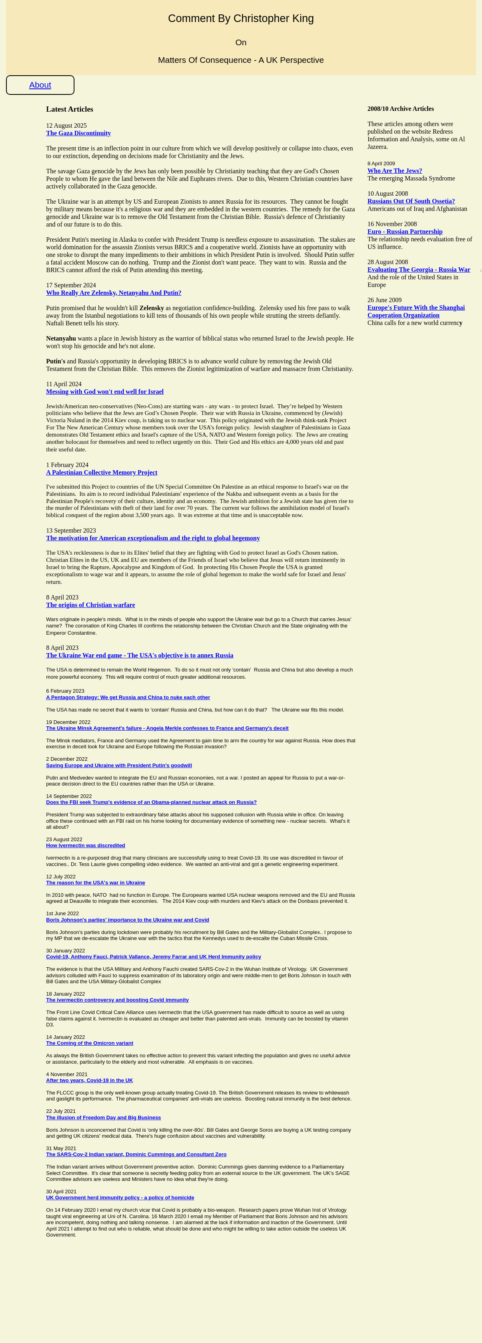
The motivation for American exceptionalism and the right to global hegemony (153, 538)
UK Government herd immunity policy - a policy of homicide (120, 1198)
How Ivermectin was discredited (85, 845)
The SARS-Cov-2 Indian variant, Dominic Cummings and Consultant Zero (136, 1154)
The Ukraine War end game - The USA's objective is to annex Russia (139, 655)
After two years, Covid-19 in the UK (89, 1080)
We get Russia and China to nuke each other (155, 697)
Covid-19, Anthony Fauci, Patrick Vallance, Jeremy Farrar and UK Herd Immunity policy (153, 957)
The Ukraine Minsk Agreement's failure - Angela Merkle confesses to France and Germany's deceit (167, 728)
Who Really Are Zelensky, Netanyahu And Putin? (113, 292)
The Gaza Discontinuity (78, 133)
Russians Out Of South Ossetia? (411, 201)
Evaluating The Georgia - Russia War (419, 269)
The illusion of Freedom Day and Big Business (103, 1117)
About (40, 84)
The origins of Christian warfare (90, 604)
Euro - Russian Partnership (405, 231)
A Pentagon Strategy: (73, 697)
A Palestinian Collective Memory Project (101, 472)
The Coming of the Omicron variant (89, 1043)
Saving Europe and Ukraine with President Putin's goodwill (119, 765)
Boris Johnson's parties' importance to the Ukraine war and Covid (127, 920)
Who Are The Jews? (395, 170)
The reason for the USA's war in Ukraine (95, 883)
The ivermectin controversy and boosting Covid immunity (117, 1000)
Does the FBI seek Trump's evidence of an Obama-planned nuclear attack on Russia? (151, 802)
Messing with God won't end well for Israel (104, 391)
